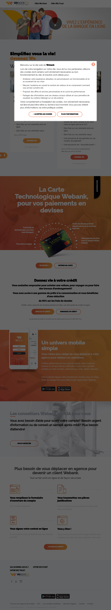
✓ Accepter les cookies (42, 114)
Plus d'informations (69, 114)
